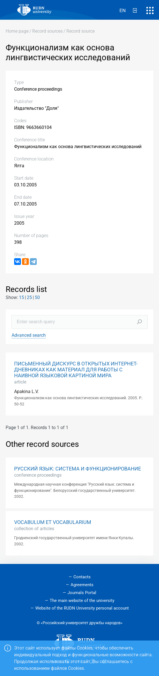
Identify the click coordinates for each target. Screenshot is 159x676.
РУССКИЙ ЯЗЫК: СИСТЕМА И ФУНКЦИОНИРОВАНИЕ (77, 469)
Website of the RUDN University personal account (82, 608)
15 (21, 297)
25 (29, 297)
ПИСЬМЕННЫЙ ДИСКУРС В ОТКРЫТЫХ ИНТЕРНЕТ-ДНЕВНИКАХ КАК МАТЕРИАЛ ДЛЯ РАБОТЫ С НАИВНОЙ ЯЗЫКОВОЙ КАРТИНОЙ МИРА (76, 369)
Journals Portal (81, 592)
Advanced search (29, 335)
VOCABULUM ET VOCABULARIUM (52, 522)
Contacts (82, 576)
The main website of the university (82, 600)
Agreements (82, 584)
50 (37, 297)
